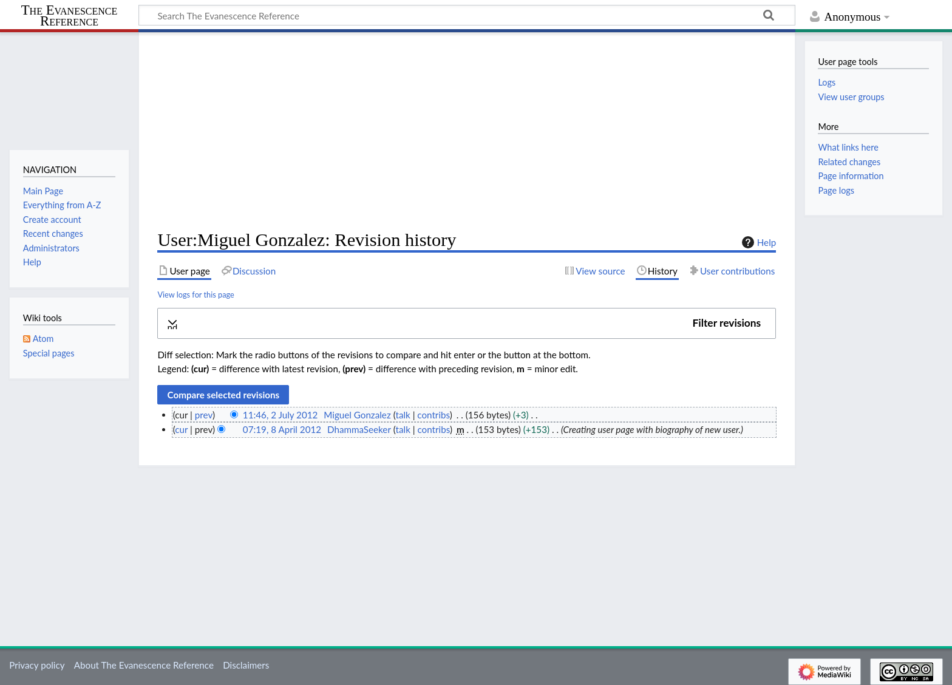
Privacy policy (36, 664)
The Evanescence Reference (69, 16)
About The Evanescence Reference (144, 664)
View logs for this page (195, 294)
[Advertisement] (466, 131)
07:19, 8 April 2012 (282, 429)
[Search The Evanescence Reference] (467, 15)
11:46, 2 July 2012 (280, 414)
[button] (467, 323)
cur (181, 429)
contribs (433, 414)
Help (757, 242)
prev (203, 414)
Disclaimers (246, 664)
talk (402, 414)
